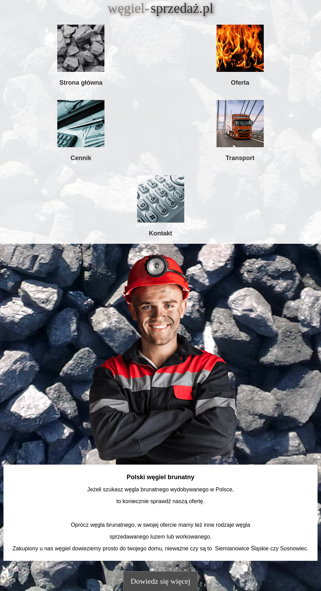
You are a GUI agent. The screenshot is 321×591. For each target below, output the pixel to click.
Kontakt (160, 233)
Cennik (80, 158)
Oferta (240, 82)
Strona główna (80, 82)
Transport (240, 158)
